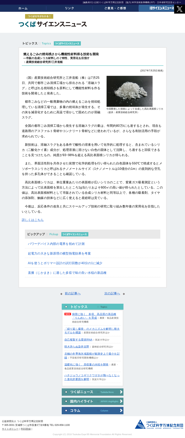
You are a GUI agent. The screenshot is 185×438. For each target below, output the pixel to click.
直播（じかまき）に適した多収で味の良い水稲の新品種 (67, 272)
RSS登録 (26, 429)
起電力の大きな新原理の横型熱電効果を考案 (59, 253)
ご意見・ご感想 (116, 8)
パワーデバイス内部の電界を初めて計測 (56, 243)
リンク (69, 8)
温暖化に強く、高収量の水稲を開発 (86, 364)
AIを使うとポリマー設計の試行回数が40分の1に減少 (65, 263)
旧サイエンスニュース (162, 8)
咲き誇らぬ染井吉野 (76, 346)
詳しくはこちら (33, 220)
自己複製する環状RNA (78, 339)
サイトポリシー (10, 429)
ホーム (23, 8)
